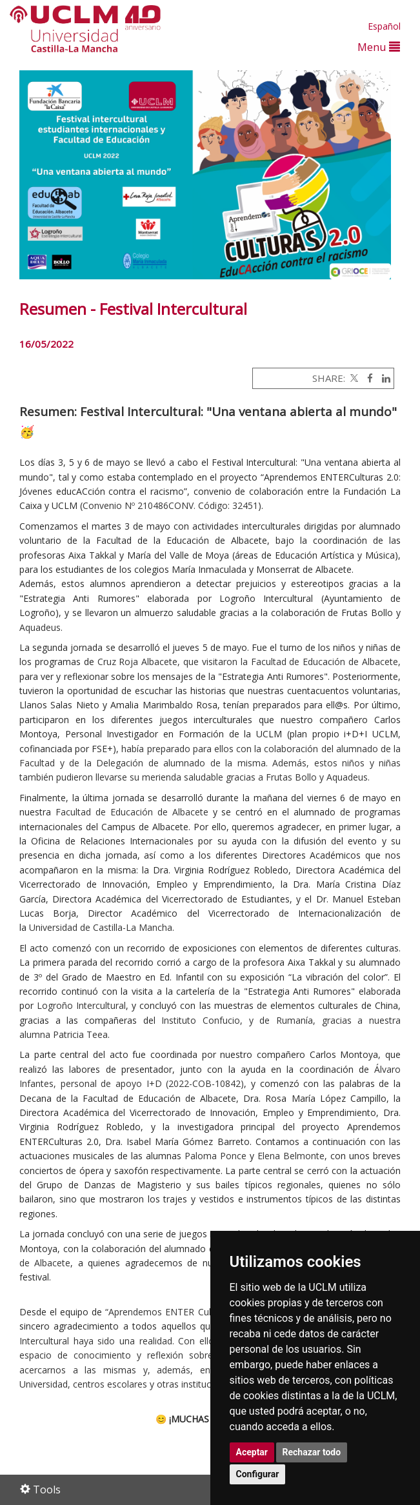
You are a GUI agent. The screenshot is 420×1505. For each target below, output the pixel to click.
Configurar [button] (257, 1474)
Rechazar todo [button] (312, 1452)
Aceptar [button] (252, 1452)
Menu (378, 46)
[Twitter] (353, 378)
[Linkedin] (382, 378)
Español (384, 26)
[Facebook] (367, 378)
